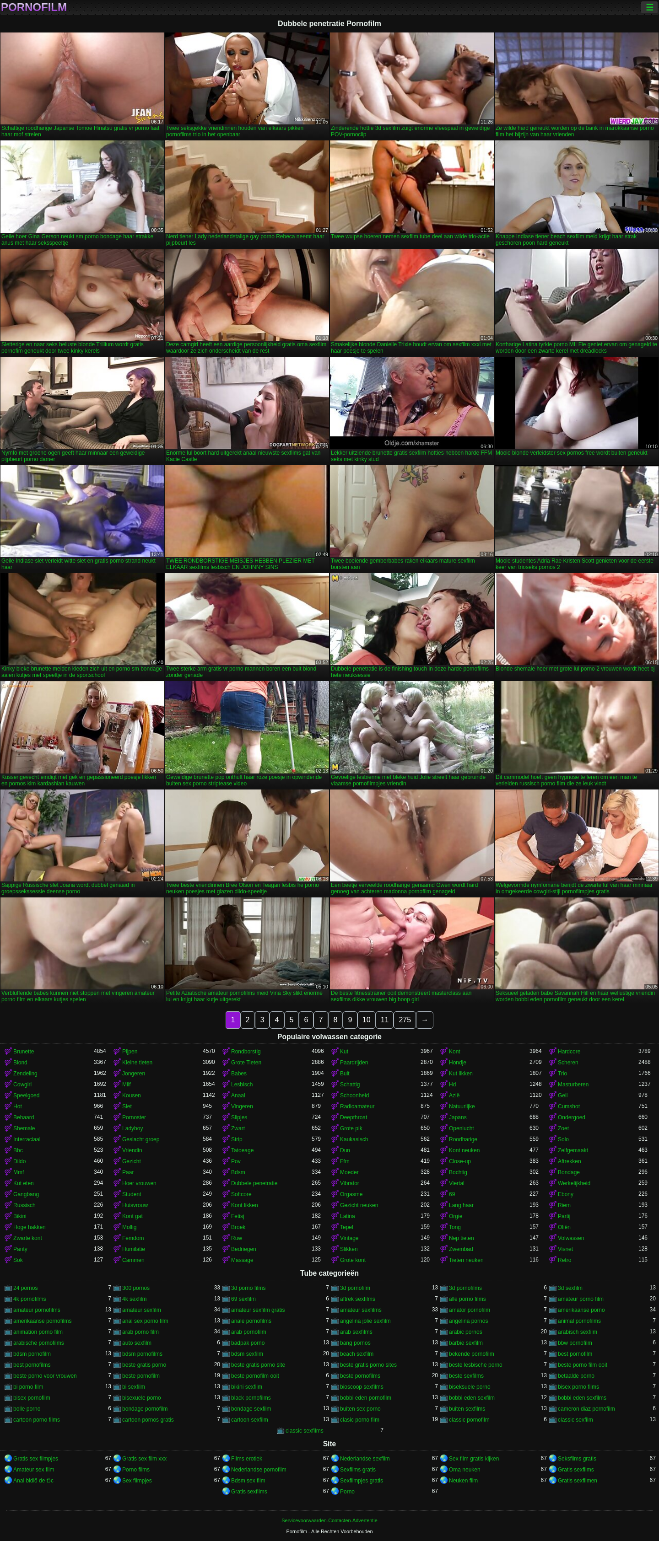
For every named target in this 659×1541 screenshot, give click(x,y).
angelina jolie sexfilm (365, 1321)
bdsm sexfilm (247, 1354)
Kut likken (461, 1073)
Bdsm (238, 1172)
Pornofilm (34, 7)
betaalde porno (576, 1376)
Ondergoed (571, 1117)
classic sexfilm (575, 1420)
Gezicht (131, 1161)
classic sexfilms (305, 1431)
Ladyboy (132, 1128)
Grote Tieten (246, 1062)
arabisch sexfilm (577, 1332)
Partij (564, 1216)
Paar (128, 1172)
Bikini (20, 1216)
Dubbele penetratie (254, 1183)
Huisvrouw (135, 1205)
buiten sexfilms (467, 1409)
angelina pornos (468, 1321)
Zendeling (25, 1073)
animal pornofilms (579, 1321)
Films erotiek (246, 1458)
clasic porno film (359, 1420)
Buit (345, 1073)
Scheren (568, 1062)
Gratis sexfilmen (577, 1480)
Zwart (238, 1128)
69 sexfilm (243, 1299)
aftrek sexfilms (357, 1299)
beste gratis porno (144, 1365)
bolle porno (26, 1409)
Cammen (133, 1260)
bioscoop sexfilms (362, 1387)
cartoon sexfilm (249, 1420)
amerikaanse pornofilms (42, 1321)
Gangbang (26, 1194)
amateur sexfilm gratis (258, 1310)
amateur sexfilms (361, 1310)
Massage (242, 1260)
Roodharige (463, 1139)
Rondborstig (246, 1051)
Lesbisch (242, 1084)
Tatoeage (242, 1150)
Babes (239, 1073)
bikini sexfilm (246, 1387)
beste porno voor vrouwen (45, 1376)
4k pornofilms (29, 1299)
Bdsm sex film (248, 1480)
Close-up (460, 1161)
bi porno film (28, 1387)
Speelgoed (26, 1095)
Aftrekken (569, 1161)
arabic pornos (465, 1332)
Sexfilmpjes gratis (361, 1480)
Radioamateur (357, 1106)
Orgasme (351, 1194)
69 (452, 1194)
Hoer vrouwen (139, 1183)
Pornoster (134, 1117)
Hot (17, 1106)
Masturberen (573, 1084)
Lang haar (461, 1205)
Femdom (133, 1238)
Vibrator (349, 1183)
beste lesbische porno (475, 1365)
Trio (562, 1073)
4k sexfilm (134, 1299)
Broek (238, 1227)
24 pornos (25, 1288)
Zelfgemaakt (573, 1150)
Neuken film (463, 1480)
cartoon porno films (36, 1420)
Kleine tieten (137, 1062)
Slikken (349, 1249)
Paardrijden (354, 1062)
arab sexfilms (356, 1332)
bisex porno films (578, 1387)
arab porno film (140, 1332)
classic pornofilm (469, 1420)
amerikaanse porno (581, 1310)
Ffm (345, 1161)
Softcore (241, 1194)
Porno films (136, 1469)
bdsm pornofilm (32, 1354)
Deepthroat (353, 1117)
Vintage (349, 1238)
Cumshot (569, 1106)
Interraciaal (26, 1139)
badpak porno (248, 1343)
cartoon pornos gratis (148, 1420)
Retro (564, 1260)
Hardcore (569, 1051)
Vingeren (242, 1106)
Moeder (349, 1172)
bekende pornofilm (471, 1354)
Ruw (236, 1238)
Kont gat (132, 1216)
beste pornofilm (141, 1376)
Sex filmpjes (137, 1480)
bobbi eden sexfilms (582, 1398)
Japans (458, 1117)
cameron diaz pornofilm (586, 1409)
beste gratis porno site (258, 1365)
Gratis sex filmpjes (35, 1458)
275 (405, 1020)
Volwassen (571, 1238)
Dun (345, 1150)
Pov (236, 1161)
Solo (563, 1139)
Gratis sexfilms (576, 1469)
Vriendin (132, 1150)
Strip (237, 1139)
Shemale (24, 1128)
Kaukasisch (354, 1139)
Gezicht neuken (359, 1205)
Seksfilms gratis (577, 1458)
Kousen (131, 1095)
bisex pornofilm (31, 1398)
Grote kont (353, 1260)
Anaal (238, 1095)
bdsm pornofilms (142, 1354)
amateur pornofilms (36, 1310)
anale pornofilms (251, 1321)
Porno (347, 1491)
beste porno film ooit (582, 1365)
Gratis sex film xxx (144, 1458)
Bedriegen (243, 1249)
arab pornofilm (248, 1332)
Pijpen (129, 1051)
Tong (455, 1227)
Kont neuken (464, 1150)
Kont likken (244, 1205)
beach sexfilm (356, 1354)
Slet (127, 1106)
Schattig (350, 1084)
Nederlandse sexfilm (365, 1458)
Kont (454, 1051)
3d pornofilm (355, 1288)
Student (131, 1194)
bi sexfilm (133, 1387)
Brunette (23, 1051)
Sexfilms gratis (358, 1469)
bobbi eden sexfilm (472, 1398)
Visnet (565, 1249)
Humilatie (133, 1249)
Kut (344, 1051)
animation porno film (38, 1332)
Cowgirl (22, 1084)
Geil (562, 1095)
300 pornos (136, 1288)
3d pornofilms (465, 1288)
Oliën (564, 1227)
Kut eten (23, 1183)
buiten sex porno (360, 1409)
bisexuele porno (141, 1398)
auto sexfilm (136, 1343)
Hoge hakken (29, 1227)
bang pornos (355, 1343)
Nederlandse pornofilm (258, 1469)
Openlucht (461, 1128)
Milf (126, 1084)
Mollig (129, 1227)
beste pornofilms (360, 1376)
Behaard (23, 1117)
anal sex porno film (145, 1321)
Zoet (563, 1128)
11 (385, 1020)
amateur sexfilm (141, 1310)
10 (366, 1020)
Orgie (455, 1216)
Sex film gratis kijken (474, 1458)
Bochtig (458, 1172)
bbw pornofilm (575, 1343)
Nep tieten (461, 1238)
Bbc (18, 1150)
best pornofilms (31, 1365)
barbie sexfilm (466, 1343)
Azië (454, 1095)
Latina (347, 1216)
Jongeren (133, 1073)
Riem (564, 1205)
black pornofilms (251, 1398)
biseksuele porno (470, 1387)
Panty (20, 1249)
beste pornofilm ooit (255, 1376)
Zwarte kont (27, 1238)
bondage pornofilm (144, 1409)
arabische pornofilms (38, 1343)
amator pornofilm (469, 1310)
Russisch (24, 1205)
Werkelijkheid (574, 1183)
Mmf (18, 1172)
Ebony (565, 1194)
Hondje (457, 1062)
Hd (452, 1084)
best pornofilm (575, 1354)
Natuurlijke (462, 1106)
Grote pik (351, 1128)
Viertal (457, 1183)
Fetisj (237, 1216)
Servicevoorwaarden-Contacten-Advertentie (329, 1520)
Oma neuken (465, 1469)
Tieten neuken (466, 1260)
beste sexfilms (466, 1376)
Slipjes (239, 1117)
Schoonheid (354, 1095)
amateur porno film (581, 1299)
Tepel (346, 1227)
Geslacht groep (140, 1139)
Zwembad (461, 1249)
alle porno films (467, 1299)
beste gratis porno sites (368, 1365)
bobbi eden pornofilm (365, 1398)
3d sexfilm (570, 1288)
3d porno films (248, 1288)
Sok (18, 1260)
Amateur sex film (33, 1469)
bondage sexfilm (251, 1409)
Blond (20, 1062)
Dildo (19, 1161)
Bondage (569, 1172)
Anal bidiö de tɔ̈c (33, 1480)
